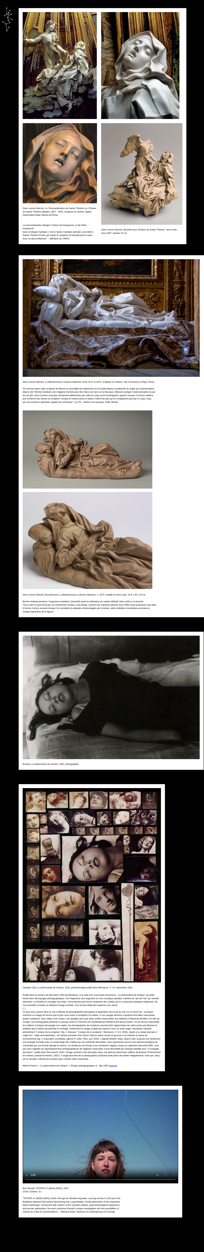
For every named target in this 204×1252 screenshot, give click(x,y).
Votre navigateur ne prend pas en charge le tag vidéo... (100, 1136)
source (112, 1065)
